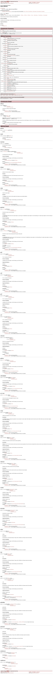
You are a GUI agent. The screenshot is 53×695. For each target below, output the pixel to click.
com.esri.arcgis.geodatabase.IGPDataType (15, 170)
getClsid (6, 53)
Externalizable (39, 11)
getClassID (6, 51)
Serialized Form (4, 26)
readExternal (7, 79)
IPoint (4, 55)
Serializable (42, 11)
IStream (8, 77)
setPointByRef (6, 399)
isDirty (6, 68)
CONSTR (9, 3)
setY (6, 94)
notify (10, 100)
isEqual (6, 468)
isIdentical (6, 494)
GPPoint (2, 30)
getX (5, 276)
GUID (9, 51)
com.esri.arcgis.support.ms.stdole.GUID (17, 666)
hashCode (6, 64)
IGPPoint (6, 11)
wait (17, 100)
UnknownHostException (10, 113)
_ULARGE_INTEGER (13, 623)
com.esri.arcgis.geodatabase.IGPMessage (15, 257)
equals (6, 45)
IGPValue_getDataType (8, 66)
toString (15, 100)
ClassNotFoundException (14, 684)
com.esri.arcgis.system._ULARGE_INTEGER (18, 641)
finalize (4, 100)
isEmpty (6, 70)
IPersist (27, 11)
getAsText (6, 49)
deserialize (6, 539)
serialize (6, 83)
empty (5, 210)
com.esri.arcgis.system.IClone (14, 420)
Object (5, 14)
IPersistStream (30, 11)
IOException (8, 112)
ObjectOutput (11, 96)
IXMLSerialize (35, 11)
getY (6, 62)
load (6, 77)
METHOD (12, 3)
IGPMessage (3, 85)
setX (6, 92)
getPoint (6, 55)
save (6, 81)
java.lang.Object (2, 8)
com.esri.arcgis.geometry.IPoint (14, 384)
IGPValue (3, 11)
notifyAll (12, 100)
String (4, 49)
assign (6, 38)
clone (1, 100)
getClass (7, 100)
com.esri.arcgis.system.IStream (16, 589)
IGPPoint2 (9, 11)
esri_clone (6, 47)
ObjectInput (10, 79)
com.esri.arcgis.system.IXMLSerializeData (17, 520)
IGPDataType (3, 66)
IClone (24, 11)
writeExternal (7, 96)
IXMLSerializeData (10, 83)
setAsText (6, 85)
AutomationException (20, 160)
